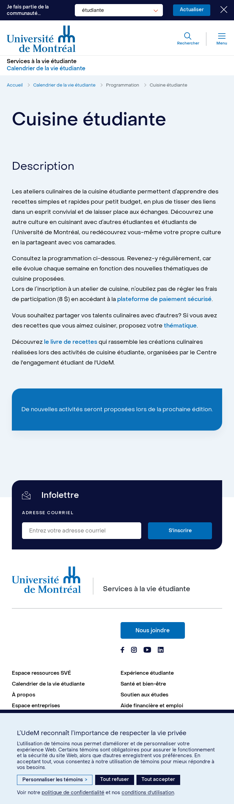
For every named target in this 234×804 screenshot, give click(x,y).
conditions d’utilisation (148, 792)
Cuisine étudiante (168, 85)
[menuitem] (63, 672)
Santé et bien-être (143, 682)
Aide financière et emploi (152, 704)
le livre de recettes (70, 341)
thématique (180, 326)
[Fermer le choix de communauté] (218, 10)
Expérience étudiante (147, 672)
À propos (23, 693)
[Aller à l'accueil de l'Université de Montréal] (41, 39)
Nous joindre (152, 629)
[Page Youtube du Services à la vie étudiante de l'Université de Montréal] (147, 649)
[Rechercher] (188, 39)
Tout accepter (158, 779)
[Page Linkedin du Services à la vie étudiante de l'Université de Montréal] (161, 649)
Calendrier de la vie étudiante (64, 85)
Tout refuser (114, 779)
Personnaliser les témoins (54, 780)
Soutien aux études (144, 693)
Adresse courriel (47, 512)
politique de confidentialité (73, 792)
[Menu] (216, 39)
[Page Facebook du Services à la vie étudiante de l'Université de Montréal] (122, 649)
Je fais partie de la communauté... (28, 10)
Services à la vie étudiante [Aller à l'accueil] (42, 61)
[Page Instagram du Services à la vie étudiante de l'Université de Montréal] (134, 649)
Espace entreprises (36, 704)
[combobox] (119, 10)
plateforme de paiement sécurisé (164, 299)
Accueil (15, 85)
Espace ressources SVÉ (41, 672)
